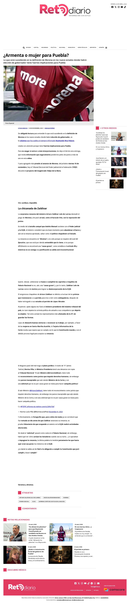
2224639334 (104, 597)
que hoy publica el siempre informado (47, 141)
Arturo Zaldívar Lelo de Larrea (29, 497)
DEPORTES (93, 47)
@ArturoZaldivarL (36, 390)
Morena (65, 497)
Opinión (101, 47)
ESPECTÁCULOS (82, 47)
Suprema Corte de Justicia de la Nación (51, 501)
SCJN (33, 501)
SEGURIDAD (44, 47)
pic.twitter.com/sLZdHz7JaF (43, 406)
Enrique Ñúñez (50, 128)
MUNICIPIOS (71, 47)
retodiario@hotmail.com (64, 600)
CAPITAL (36, 47)
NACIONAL (62, 47)
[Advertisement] (65, 32)
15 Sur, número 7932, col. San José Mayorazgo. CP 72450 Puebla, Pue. (75, 597)
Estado (96, 590)
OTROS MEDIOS (22, 128)
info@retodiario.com (78, 600)
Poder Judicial (24, 501)
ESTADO (28, 47)
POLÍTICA (53, 47)
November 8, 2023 (56, 412)
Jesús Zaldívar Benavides (52, 497)
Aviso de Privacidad (76, 590)
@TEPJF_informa (27, 406)
